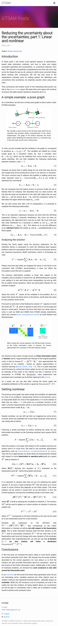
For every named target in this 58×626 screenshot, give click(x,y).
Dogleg (53, 451)
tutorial (47, 377)
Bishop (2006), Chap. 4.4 (26, 367)
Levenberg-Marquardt (39, 451)
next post (10, 573)
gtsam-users (15, 89)
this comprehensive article (28, 315)
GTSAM (6, 3)
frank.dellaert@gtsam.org (11, 608)
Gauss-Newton (23, 451)
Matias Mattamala (15, 51)
